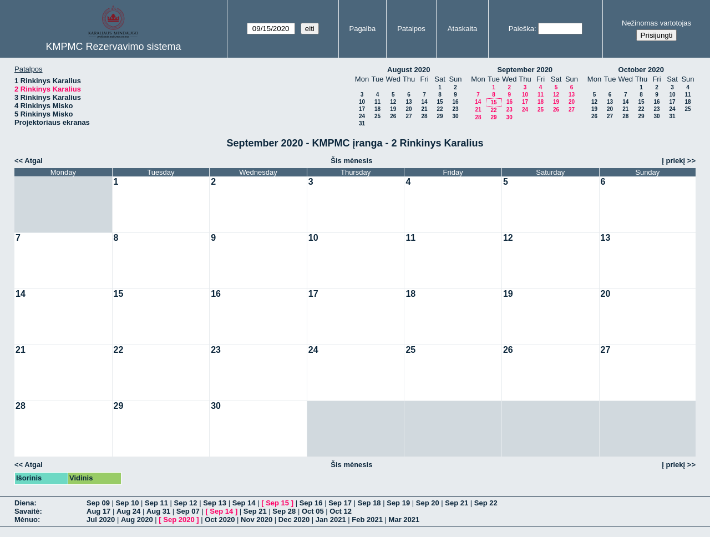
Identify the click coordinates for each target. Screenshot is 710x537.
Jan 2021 (331, 519)
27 (408, 116)
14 (424, 102)
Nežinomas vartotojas (656, 23)
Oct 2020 (220, 519)
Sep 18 (369, 503)
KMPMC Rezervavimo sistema (113, 46)
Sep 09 (98, 503)
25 (377, 116)
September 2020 (524, 69)
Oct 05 (313, 511)
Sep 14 (244, 503)
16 (455, 102)
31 (362, 123)
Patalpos (411, 28)
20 (408, 109)
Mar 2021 (404, 519)
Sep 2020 (178, 519)
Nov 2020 (256, 519)
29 (440, 116)
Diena (24, 503)
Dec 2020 (294, 519)
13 (408, 102)
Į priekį (673, 160)
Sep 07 (188, 511)
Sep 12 (185, 503)
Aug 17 (98, 511)
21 (424, 109)
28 (424, 116)
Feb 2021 (367, 519)
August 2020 (408, 69)
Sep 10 (127, 503)
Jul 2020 (101, 519)
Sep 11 (156, 503)
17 (362, 109)
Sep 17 (340, 503)
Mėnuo (26, 519)
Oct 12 (340, 511)
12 (393, 102)
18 (377, 109)
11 (377, 102)
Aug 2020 (137, 519)
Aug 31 (158, 511)
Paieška (521, 28)
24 (362, 116)
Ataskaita (462, 28)
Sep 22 (486, 503)
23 (455, 109)
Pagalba (362, 28)
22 (440, 109)
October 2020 (641, 69)
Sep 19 (398, 503)
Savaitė (27, 511)
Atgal (33, 160)
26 (393, 116)
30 (455, 116)
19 (393, 109)
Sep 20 (427, 503)
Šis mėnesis (351, 160)
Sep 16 (311, 503)
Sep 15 (277, 503)
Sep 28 (284, 511)
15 (440, 102)
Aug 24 (128, 511)
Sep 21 (456, 503)
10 (362, 102)
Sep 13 (214, 503)
